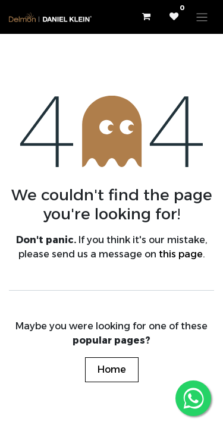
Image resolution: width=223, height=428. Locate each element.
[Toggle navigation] (202, 17)
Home (112, 369)
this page (181, 254)
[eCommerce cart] (145, 16)
